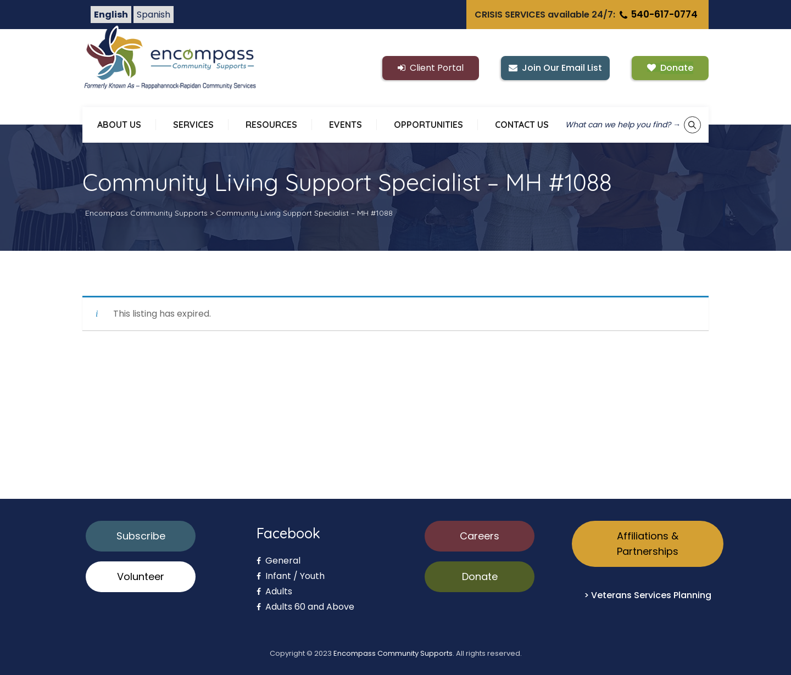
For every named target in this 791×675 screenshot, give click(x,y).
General (278, 560)
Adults (274, 591)
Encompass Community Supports (393, 653)
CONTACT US (522, 124)
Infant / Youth (291, 576)
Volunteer (140, 576)
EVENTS (345, 124)
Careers (479, 536)
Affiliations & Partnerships (647, 543)
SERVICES (193, 124)
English (111, 14)
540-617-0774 (657, 14)
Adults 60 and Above (305, 606)
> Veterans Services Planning (647, 595)
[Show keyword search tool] (692, 124)
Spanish (153, 14)
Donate (480, 576)
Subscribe (140, 536)
